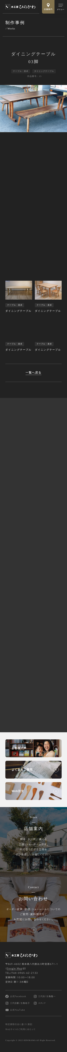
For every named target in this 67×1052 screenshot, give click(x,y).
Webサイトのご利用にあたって (20, 1029)
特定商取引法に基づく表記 (18, 1024)
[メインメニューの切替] (60, 7)
